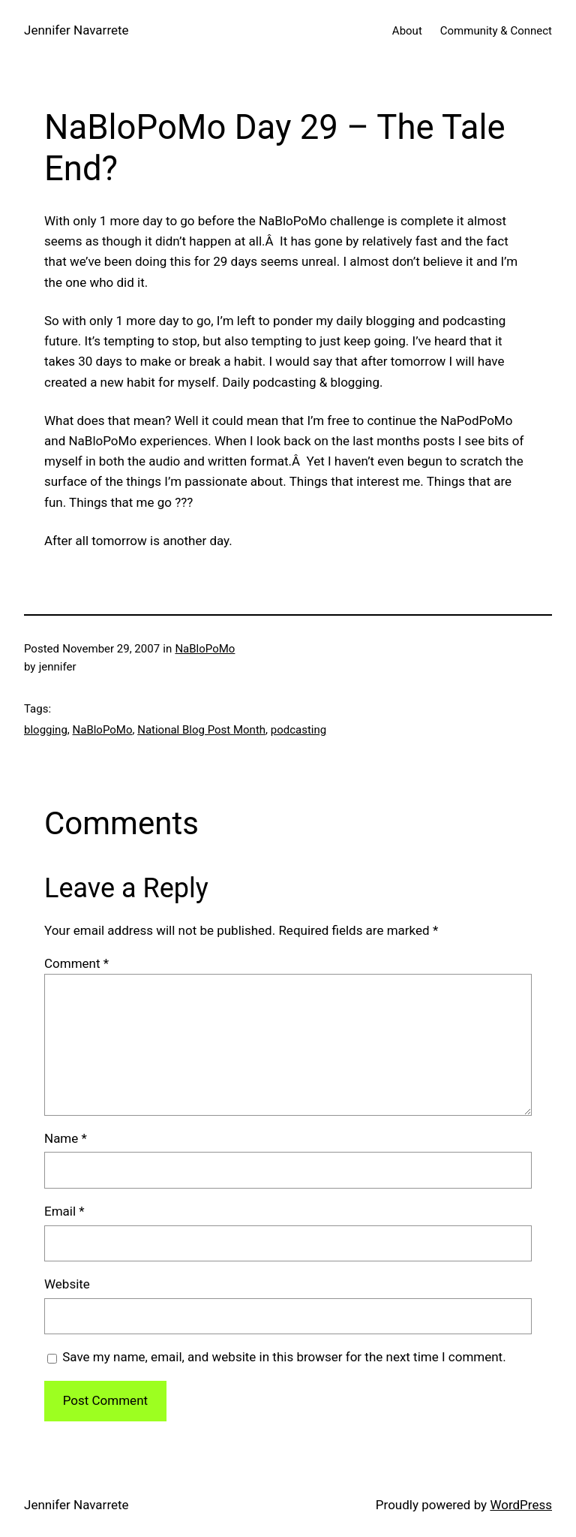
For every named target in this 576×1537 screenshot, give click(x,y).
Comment (76, 963)
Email (64, 1211)
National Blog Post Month (201, 730)
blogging (46, 730)
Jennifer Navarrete (76, 30)
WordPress (521, 1504)
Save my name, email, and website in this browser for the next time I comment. (284, 1356)
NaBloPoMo (205, 648)
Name (65, 1138)
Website (67, 1283)
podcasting (298, 730)
